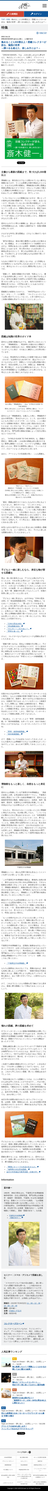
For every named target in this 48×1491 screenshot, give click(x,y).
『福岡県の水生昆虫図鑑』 (17, 1169)
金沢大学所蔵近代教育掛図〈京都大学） (22, 1172)
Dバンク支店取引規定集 (40, 1457)
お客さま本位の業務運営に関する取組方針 (40, 1483)
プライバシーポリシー (8, 1461)
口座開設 (13, 14)
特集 (8, 19)
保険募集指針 (8, 1465)
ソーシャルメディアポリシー (40, 1469)
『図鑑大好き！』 (15, 1218)
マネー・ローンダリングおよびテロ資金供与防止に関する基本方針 (24, 1476)
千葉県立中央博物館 (16, 1215)
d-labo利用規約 (8, 1457)
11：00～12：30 (33, 1303)
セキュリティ (24, 1461)
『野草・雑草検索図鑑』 (16, 732)
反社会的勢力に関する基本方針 (8, 1476)
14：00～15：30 (10, 1306)
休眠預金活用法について (40, 1465)
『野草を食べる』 (13, 631)
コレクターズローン (13, 1324)
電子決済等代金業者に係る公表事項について (40, 1476)
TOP (3, 19)
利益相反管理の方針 (24, 1469)
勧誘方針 (40, 1461)
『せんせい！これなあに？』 (18, 629)
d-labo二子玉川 (15, 1311)
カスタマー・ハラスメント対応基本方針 (24, 1483)
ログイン (38, 14)
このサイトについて (8, 1483)
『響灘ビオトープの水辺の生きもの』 (21, 1167)
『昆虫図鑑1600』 (13, 626)
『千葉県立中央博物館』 (16, 963)
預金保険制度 (24, 1465)
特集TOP (43, 33)
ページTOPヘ (22, 1452)
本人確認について (8, 1469)
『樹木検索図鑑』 (13, 734)
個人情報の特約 (24, 1457)
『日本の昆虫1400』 (14, 624)
